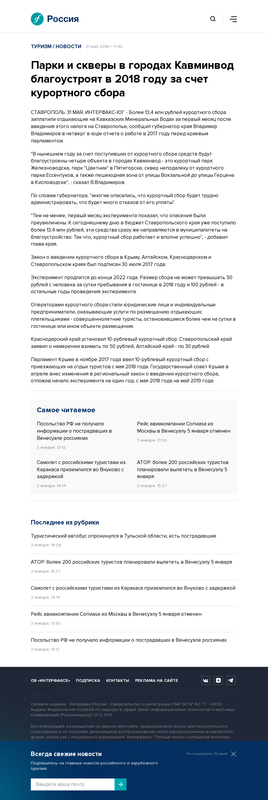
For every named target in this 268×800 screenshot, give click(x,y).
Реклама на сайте (156, 680)
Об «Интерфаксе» (50, 680)
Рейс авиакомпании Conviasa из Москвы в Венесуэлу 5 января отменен (183, 427)
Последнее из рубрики (65, 522)
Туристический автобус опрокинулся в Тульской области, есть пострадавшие (123, 536)
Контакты (117, 680)
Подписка (88, 680)
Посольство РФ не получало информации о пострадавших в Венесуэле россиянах (74, 431)
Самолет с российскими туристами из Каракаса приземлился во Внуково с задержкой (81, 469)
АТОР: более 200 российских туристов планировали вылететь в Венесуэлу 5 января (183, 469)
